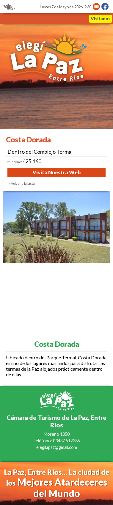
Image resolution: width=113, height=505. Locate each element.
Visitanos (100, 18)
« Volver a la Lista (22, 183)
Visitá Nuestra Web (56, 172)
